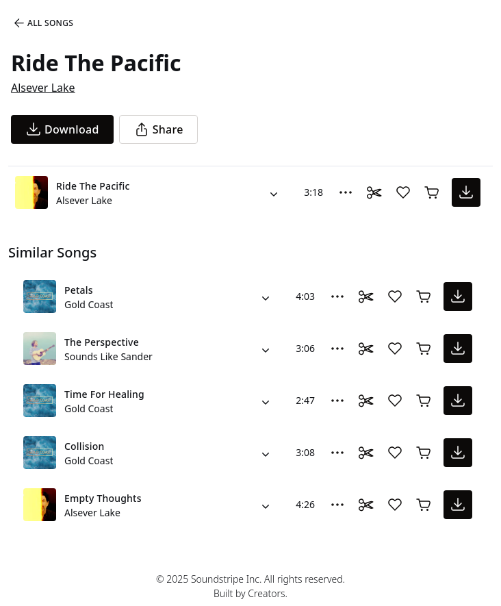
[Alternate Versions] (274, 192)
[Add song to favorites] (403, 192)
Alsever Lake (43, 87)
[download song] (62, 129)
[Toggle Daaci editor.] (374, 192)
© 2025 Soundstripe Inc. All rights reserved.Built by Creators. (250, 586)
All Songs (42, 23)
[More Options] (345, 192)
